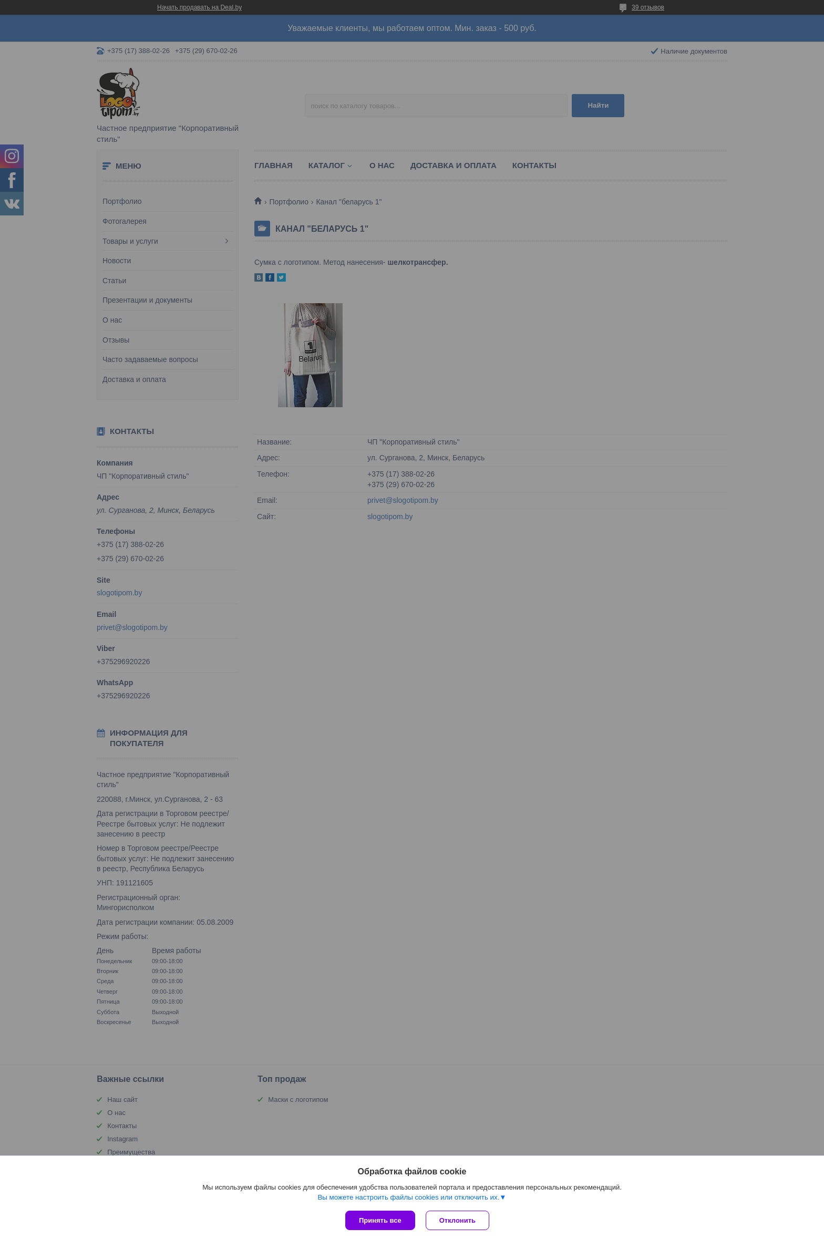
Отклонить (457, 1220)
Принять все (380, 1220)
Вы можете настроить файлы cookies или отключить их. (408, 1197)
